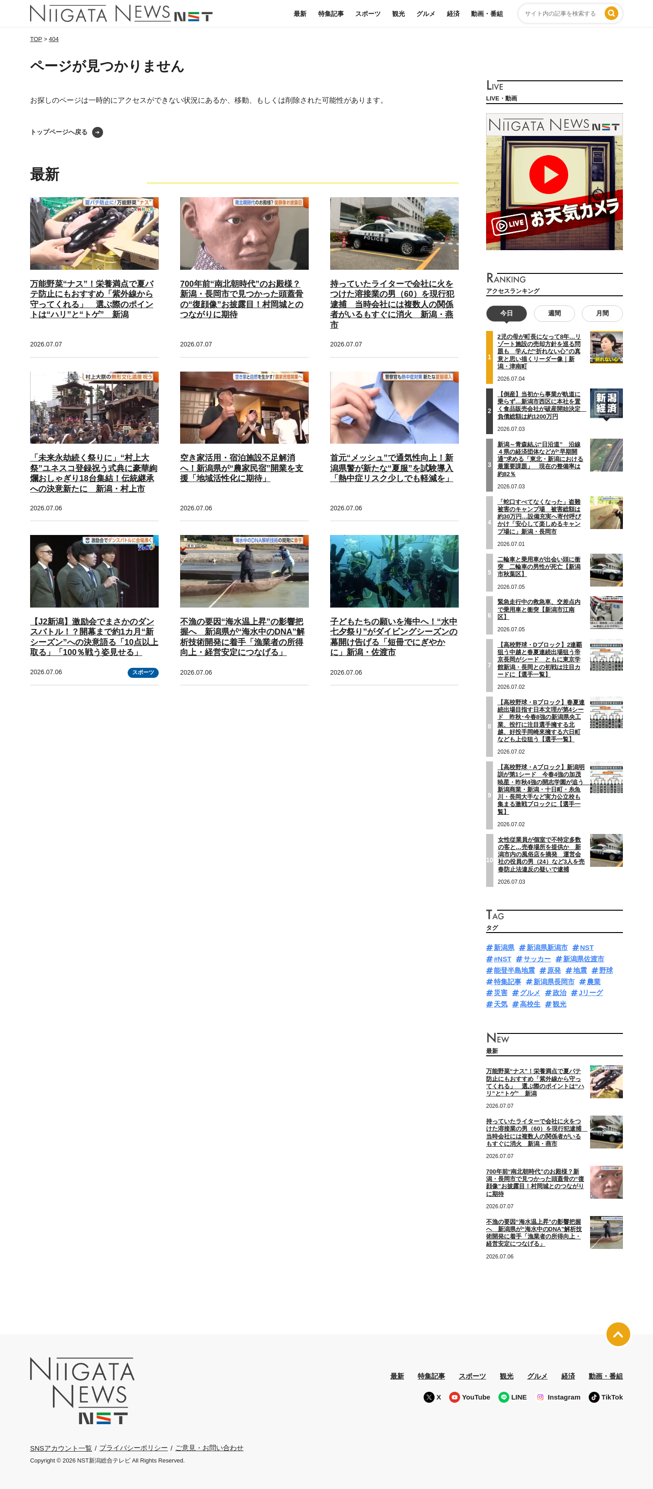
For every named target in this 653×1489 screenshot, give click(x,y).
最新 (300, 13)
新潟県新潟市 (547, 947)
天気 (501, 1004)
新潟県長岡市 (554, 981)
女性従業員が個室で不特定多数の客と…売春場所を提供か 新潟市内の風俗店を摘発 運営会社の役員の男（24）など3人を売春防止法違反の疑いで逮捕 (541, 854)
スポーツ (368, 13)
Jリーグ (591, 992)
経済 (453, 13)
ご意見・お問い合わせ (209, 1448)
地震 (580, 970)
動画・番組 (487, 13)
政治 (559, 992)
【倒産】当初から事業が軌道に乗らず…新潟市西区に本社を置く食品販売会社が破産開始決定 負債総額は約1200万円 (542, 405)
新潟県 (504, 947)
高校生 (530, 1004)
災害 (501, 992)
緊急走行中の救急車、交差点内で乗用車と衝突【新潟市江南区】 (539, 609)
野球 (606, 970)
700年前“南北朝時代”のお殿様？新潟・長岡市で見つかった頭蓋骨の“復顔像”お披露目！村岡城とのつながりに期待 (535, 1182)
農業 (594, 981)
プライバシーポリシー (133, 1448)
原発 (554, 970)
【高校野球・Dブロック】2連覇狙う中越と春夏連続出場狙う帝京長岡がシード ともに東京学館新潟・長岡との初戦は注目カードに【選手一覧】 (540, 659)
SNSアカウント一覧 (61, 1448)
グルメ (425, 13)
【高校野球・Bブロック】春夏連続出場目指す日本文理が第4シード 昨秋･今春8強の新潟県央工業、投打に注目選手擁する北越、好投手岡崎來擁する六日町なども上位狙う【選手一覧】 (541, 721)
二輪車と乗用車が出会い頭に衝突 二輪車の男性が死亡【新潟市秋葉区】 (539, 566)
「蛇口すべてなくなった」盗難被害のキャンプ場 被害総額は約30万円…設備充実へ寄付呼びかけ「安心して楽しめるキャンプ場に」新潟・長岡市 (539, 516)
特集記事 (331, 13)
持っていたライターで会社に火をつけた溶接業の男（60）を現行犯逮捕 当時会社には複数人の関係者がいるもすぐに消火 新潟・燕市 (392, 304)
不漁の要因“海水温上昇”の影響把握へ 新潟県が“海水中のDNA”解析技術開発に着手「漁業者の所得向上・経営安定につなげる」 (534, 1232)
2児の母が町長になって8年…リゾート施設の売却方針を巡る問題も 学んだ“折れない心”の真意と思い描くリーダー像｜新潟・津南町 (539, 351)
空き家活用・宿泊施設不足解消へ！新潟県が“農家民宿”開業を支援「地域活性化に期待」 (241, 468)
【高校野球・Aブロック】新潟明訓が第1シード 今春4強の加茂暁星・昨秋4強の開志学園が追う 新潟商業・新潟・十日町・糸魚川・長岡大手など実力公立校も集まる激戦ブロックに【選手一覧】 (544, 789)
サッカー (537, 959)
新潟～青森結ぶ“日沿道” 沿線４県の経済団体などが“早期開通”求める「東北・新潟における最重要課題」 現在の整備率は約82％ (541, 458)
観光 (398, 13)
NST (587, 947)
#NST (502, 959)
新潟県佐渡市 (583, 959)
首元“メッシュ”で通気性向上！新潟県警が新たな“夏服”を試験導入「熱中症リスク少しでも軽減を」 (391, 468)
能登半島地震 (514, 970)
